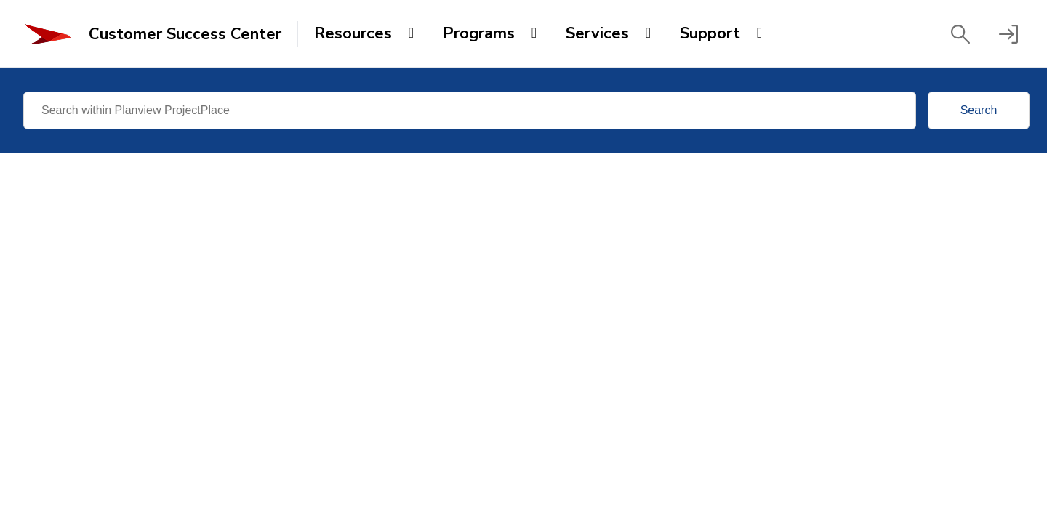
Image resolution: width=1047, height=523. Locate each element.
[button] (960, 34)
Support (710, 33)
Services (597, 33)
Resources (353, 33)
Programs (479, 33)
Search (979, 110)
